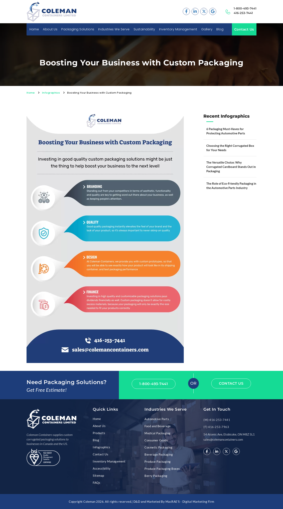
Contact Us (244, 29)
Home (34, 29)
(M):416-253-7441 (216, 420)
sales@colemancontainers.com (223, 439)
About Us (50, 29)
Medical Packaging (157, 433)
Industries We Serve (114, 29)
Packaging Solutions (77, 29)
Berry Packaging (155, 475)
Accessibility (102, 468)
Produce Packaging (157, 461)
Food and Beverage (157, 426)
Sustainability (144, 29)
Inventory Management (178, 29)
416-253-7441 (243, 13)
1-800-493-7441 (245, 8)
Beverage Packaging (158, 454)
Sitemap (98, 475)
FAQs (96, 482)
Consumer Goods (156, 440)
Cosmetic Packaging (158, 447)
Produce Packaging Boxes (162, 468)
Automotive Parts (156, 419)
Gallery (207, 29)
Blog (219, 29)
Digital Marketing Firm (198, 501)
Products (99, 433)
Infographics (51, 93)
